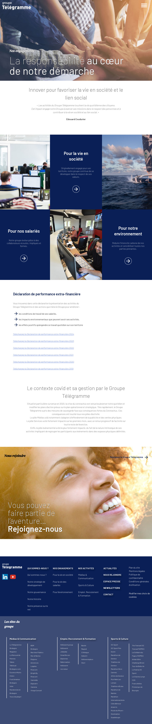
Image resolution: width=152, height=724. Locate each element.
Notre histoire (34, 599)
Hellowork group (66, 645)
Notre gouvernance (36, 592)
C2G (133, 680)
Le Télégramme (15, 645)
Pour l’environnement (63, 592)
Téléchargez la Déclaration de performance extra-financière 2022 (43, 348)
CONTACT (108, 594)
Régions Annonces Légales (35, 662)
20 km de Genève (117, 676)
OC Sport (114, 645)
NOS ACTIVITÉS (86, 568)
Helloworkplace (87, 659)
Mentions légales (137, 571)
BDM (32, 645)
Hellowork (64, 648)
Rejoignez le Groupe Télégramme (126, 457)
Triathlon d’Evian (117, 686)
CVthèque (85, 652)
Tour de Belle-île (138, 666)
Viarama (34, 687)
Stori (83, 663)
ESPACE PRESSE (111, 581)
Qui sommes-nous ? (37, 574)
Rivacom (34, 670)
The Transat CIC (138, 645)
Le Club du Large (138, 677)
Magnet (84, 649)
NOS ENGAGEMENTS (63, 568)
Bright (33, 673)
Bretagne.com (15, 669)
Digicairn (34, 683)
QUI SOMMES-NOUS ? (37, 568)
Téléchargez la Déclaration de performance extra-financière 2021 (43, 354)
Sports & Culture (86, 585)
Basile (83, 645)
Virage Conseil (36, 690)
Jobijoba (63, 652)
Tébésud (13, 665)
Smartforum (65, 655)
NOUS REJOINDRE (112, 574)
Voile (11, 686)
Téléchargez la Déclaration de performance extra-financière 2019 (43, 368)
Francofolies (137, 683)
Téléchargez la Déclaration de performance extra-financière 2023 (43, 341)
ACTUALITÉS (110, 568)
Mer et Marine (35, 656)
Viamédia (34, 680)
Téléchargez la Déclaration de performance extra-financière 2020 (43, 361)
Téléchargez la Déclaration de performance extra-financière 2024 (43, 334)
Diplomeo (64, 659)
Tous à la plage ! (15, 697)
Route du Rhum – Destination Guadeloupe (117, 713)
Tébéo (12, 662)
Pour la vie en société (63, 574)
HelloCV (84, 656)
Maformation (65, 662)
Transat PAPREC (138, 649)
